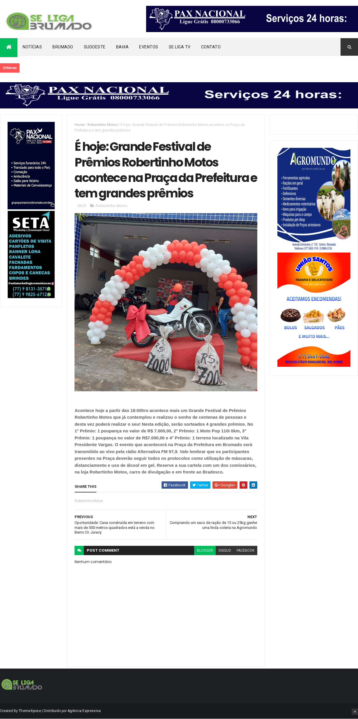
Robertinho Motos (103, 124)
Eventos (148, 47)
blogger (205, 550)
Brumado (62, 47)
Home (80, 124)
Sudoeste (95, 47)
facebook (245, 550)
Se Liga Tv (180, 47)
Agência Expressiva (84, 711)
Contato (211, 47)
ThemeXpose (30, 711)
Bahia (122, 47)
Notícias (32, 47)
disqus (225, 550)
